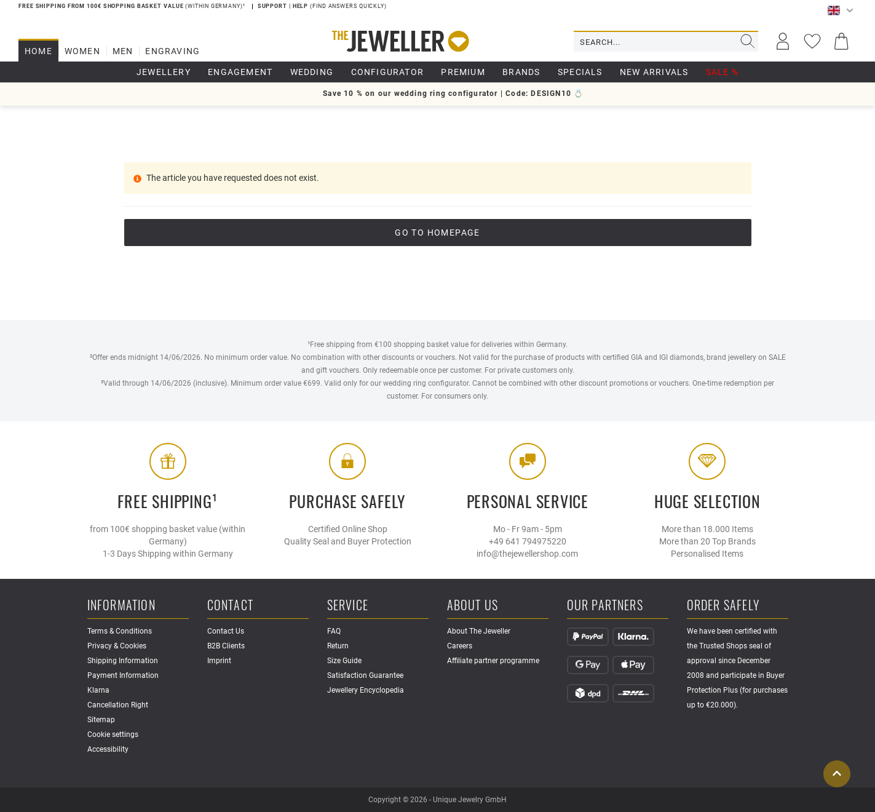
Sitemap (101, 719)
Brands (521, 72)
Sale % (722, 72)
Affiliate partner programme (493, 660)
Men (123, 51)
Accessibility (108, 749)
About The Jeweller (478, 631)
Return (338, 646)
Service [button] (347, 605)
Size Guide (344, 660)
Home (38, 51)
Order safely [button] (723, 605)
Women (82, 51)
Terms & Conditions (119, 631)
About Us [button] (473, 605)
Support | (275, 6)
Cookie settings (112, 734)
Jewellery (164, 72)
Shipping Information (122, 660)
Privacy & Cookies (116, 646)
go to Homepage (437, 232)
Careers (459, 646)
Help (302, 6)
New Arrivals (654, 72)
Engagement (240, 72)
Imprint (219, 660)
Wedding (311, 72)
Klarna (98, 690)
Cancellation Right (117, 705)
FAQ (334, 631)
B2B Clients (226, 646)
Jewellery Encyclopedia (365, 690)
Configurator (387, 72)
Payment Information (123, 675)
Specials (580, 72)
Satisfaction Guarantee (365, 675)
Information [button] (121, 605)
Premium (463, 72)
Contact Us (225, 631)
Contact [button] (230, 605)
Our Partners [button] (605, 605)
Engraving (172, 51)
